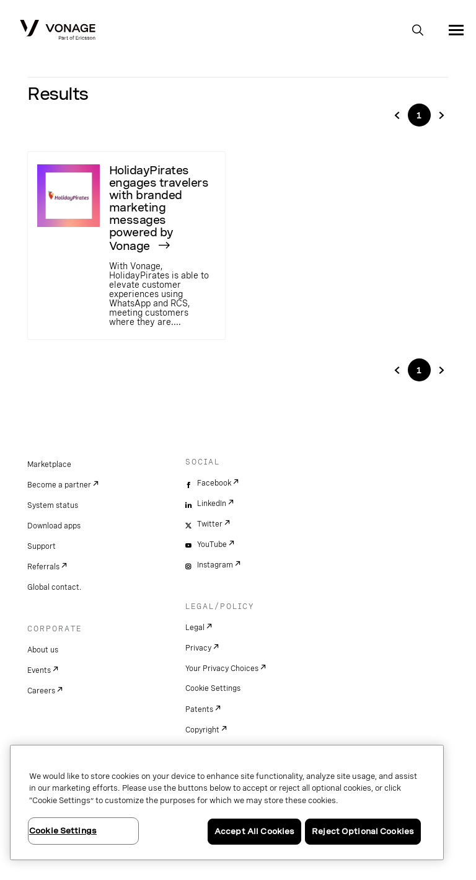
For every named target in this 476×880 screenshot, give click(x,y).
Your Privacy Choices (221, 668)
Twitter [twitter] (210, 524)
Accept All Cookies (254, 831)
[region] (227, 802)
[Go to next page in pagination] (441, 370)
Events (39, 670)
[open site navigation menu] (456, 29)
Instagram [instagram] (215, 565)
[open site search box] (418, 31)
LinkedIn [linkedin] (211, 503)
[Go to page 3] (441, 115)
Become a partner (59, 485)
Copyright (202, 730)
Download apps (54, 526)
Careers (41, 691)
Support (41, 546)
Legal (195, 627)
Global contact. (54, 587)
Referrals (43, 566)
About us (42, 650)
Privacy (198, 648)
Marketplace (49, 464)
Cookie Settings (212, 688)
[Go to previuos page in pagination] (397, 370)
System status (52, 505)
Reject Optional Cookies (363, 831)
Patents (199, 709)
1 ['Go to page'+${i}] (419, 115)
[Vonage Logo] (57, 31)
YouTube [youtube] (212, 544)
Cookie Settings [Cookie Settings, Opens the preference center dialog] (63, 830)
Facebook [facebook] (214, 483)
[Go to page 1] (397, 115)
